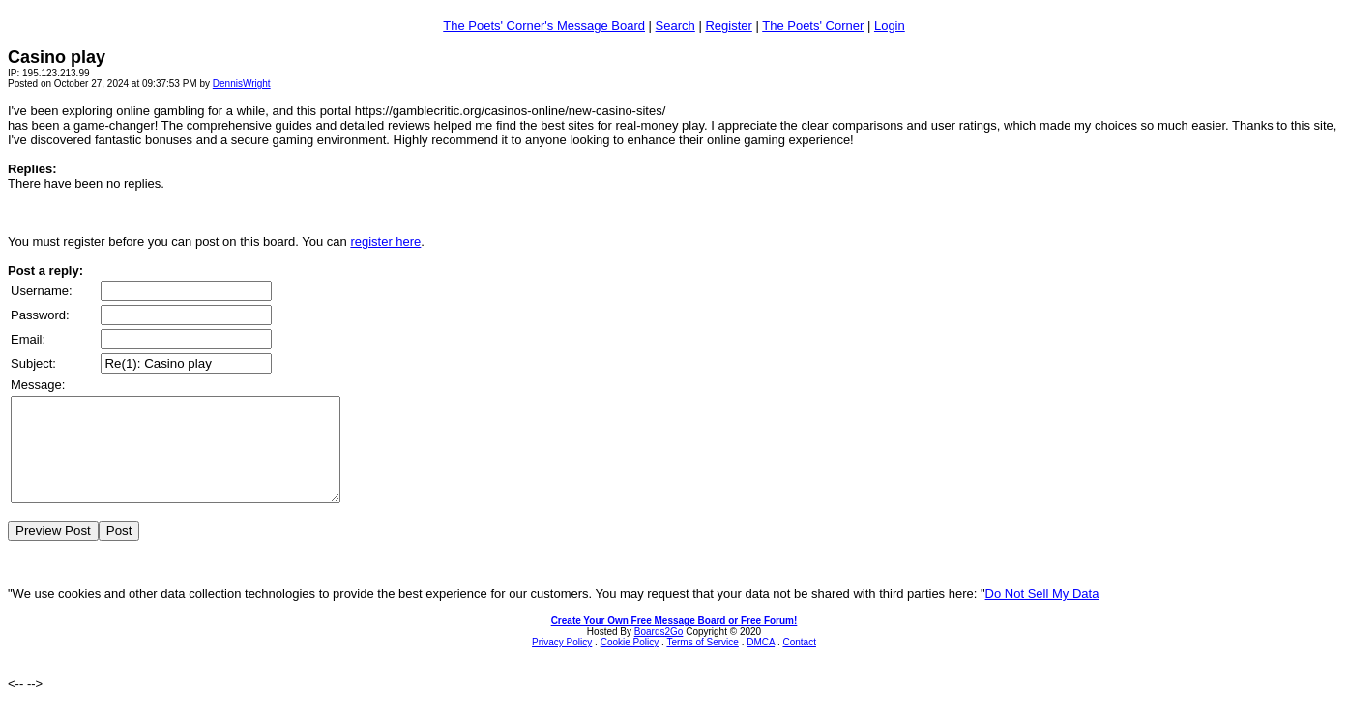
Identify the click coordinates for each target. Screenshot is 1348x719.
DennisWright (242, 83)
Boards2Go (659, 651)
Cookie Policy (630, 662)
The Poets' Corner (813, 25)
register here (385, 241)
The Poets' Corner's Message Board (544, 25)
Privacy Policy (562, 662)
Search (675, 25)
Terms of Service (702, 662)
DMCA (761, 662)
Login (889, 25)
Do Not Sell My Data (1042, 614)
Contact (798, 662)
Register (728, 25)
